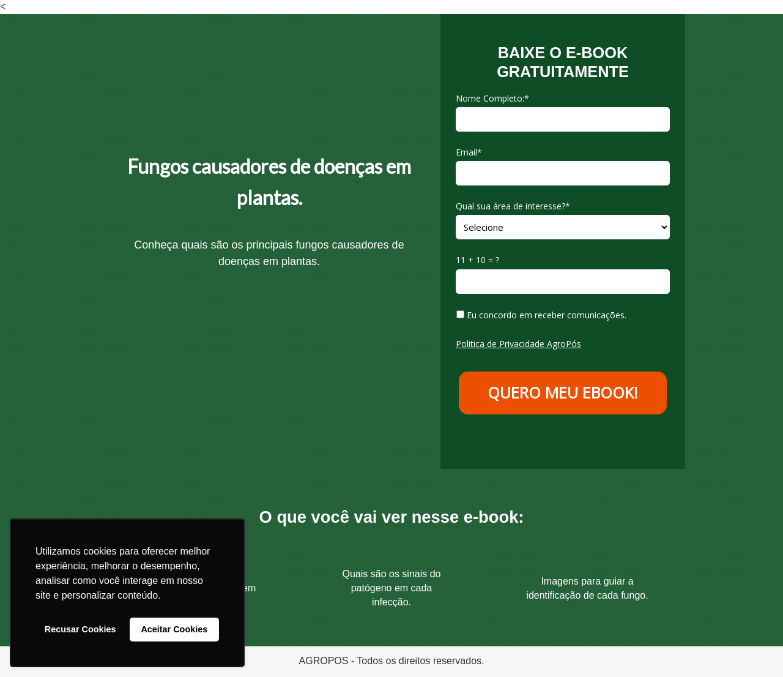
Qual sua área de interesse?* (513, 206)
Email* (469, 152)
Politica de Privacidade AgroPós (518, 344)
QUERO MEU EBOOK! (563, 392)
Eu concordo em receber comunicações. (541, 315)
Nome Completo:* (492, 98)
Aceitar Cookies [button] (174, 629)
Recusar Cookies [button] (80, 629)
